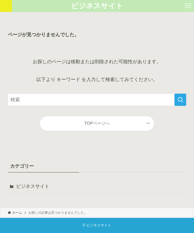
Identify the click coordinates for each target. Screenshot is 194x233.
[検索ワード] (97, 99)
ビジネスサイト (97, 5)
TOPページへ (96, 123)
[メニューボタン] (188, 6)
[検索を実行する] (180, 99)
